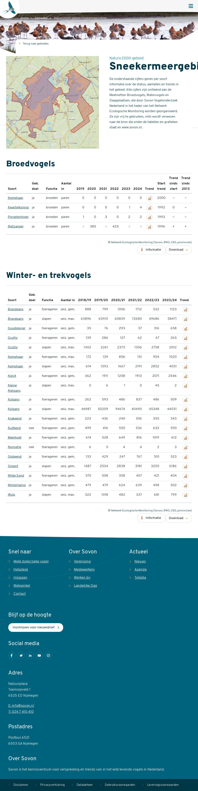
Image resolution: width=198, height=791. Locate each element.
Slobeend (15, 456)
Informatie (153, 249)
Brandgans (15, 309)
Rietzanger (16, 226)
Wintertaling (17, 485)
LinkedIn (30, 655)
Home (25, 18)
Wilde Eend (16, 475)
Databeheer (85, 785)
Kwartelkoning (18, 207)
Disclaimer (20, 785)
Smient (13, 466)
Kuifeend (14, 428)
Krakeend (15, 418)
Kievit (12, 376)
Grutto (13, 338)
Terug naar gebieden (36, 43)
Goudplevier (16, 328)
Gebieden (41, 18)
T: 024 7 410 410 (21, 712)
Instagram (48, 655)
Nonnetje (14, 447)
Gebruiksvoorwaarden (120, 785)
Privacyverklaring (52, 785)
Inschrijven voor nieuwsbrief (33, 627)
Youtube (39, 655)
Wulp (11, 494)
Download (176, 249)
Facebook (12, 655)
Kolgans (13, 399)
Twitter (21, 655)
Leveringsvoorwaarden (163, 785)
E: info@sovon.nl (21, 706)
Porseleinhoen (18, 217)
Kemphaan (15, 198)
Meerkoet (15, 437)
